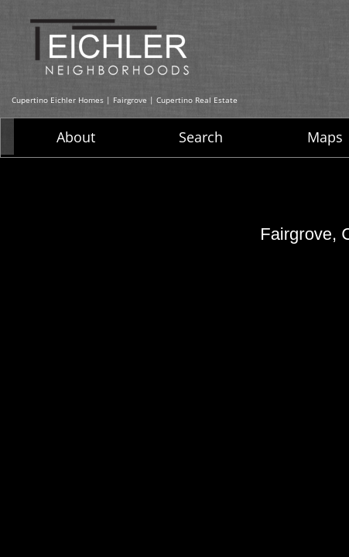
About (75, 137)
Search (201, 137)
